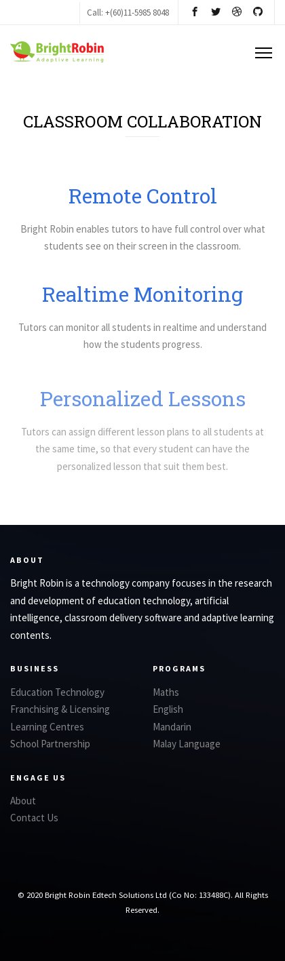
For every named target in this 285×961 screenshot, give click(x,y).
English (168, 709)
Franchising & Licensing (60, 709)
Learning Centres (47, 726)
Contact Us (34, 817)
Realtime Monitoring (142, 296)
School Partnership (50, 743)
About (23, 800)
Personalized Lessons (143, 408)
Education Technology (57, 692)
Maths (166, 692)
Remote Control (143, 195)
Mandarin (172, 726)
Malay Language (187, 743)
